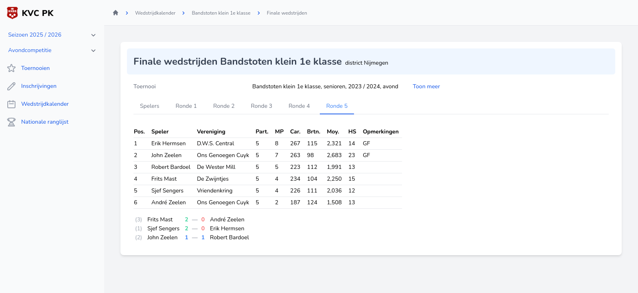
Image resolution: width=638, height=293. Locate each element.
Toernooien (28, 68)
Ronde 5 (337, 106)
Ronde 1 (186, 106)
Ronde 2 (224, 106)
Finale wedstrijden (287, 13)
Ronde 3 (262, 106)
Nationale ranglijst (37, 122)
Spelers (149, 106)
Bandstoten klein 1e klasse (221, 13)
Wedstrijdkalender (38, 104)
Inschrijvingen (32, 86)
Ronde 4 (299, 106)
